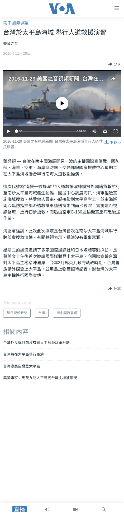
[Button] (114, 64)
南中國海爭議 (15, 23)
